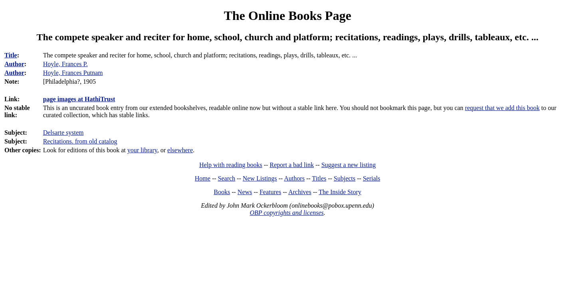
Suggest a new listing (348, 164)
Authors (294, 178)
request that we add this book (502, 107)
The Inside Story (340, 192)
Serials (372, 178)
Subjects (344, 178)
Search (227, 178)
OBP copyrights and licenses (286, 212)
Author (14, 64)
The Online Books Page (287, 15)
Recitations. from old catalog (80, 141)
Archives (299, 192)
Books (222, 192)
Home (202, 178)
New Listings (260, 178)
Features (270, 192)
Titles (319, 178)
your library (142, 150)
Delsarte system (63, 132)
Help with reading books (230, 164)
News (245, 192)
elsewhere (180, 150)
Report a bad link (292, 164)
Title (10, 55)
